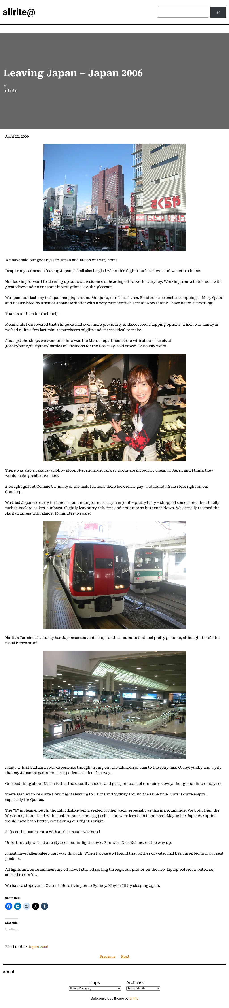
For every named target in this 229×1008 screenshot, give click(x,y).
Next (125, 956)
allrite (133, 998)
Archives (135, 982)
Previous (107, 956)
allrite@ (19, 12)
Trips (95, 982)
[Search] (218, 12)
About (9, 971)
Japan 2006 (38, 947)
